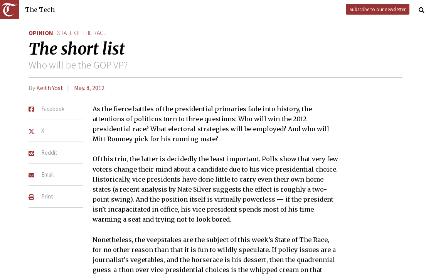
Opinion (41, 33)
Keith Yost (49, 88)
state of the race (81, 33)
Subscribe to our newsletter (378, 9)
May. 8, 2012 (89, 88)
